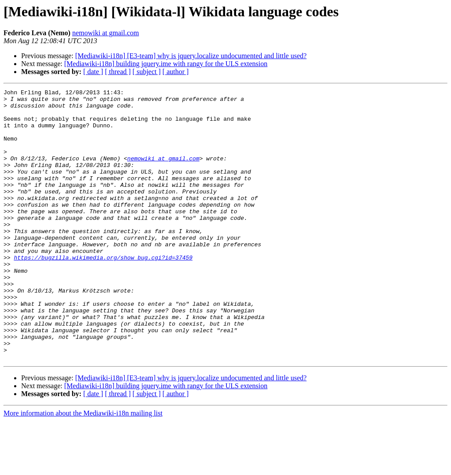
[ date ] (93, 71)
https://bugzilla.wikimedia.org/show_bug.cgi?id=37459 (103, 292)
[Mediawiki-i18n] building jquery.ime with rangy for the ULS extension (166, 63)
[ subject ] (147, 71)
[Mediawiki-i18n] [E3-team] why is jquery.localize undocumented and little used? (191, 55)
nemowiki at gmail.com (105, 33)
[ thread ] (118, 71)
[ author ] (176, 71)
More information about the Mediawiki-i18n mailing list (83, 467)
